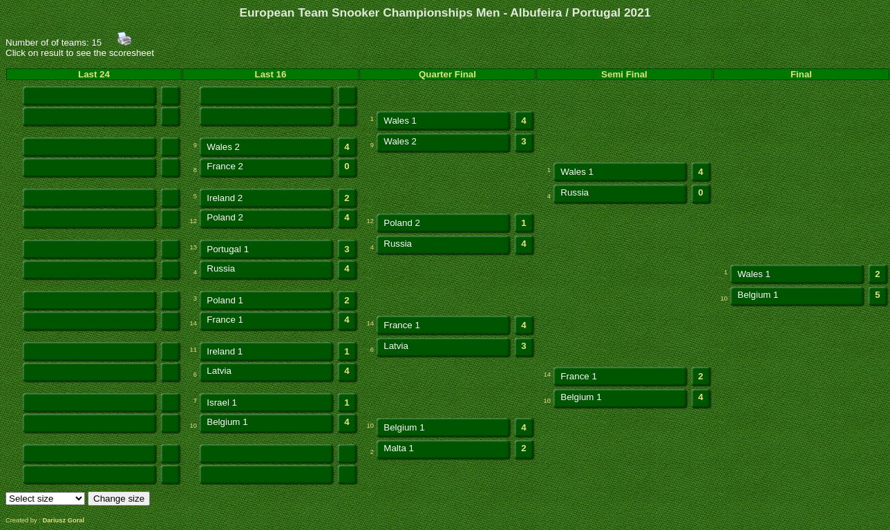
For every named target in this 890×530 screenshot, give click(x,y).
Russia (574, 192)
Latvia (396, 346)
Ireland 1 (225, 351)
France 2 (225, 166)
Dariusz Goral (63, 520)
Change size (118, 498)
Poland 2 (225, 217)
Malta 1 (399, 448)
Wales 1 (400, 120)
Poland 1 (225, 300)
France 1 (225, 319)
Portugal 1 (228, 249)
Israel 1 (222, 402)
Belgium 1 (757, 295)
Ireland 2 (225, 198)
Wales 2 (223, 147)
